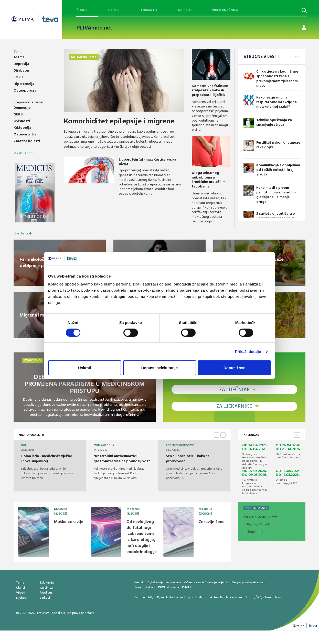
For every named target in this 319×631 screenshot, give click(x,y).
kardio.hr (167, 597)
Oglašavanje (155, 583)
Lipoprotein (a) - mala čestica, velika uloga (147, 161)
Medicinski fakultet (211, 597)
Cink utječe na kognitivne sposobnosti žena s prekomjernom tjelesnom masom (270, 78)
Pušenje (249, 532)
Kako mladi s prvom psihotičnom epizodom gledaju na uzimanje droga (272, 192)
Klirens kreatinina (256, 517)
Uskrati (84, 368)
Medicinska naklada (240, 597)
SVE (297, 56)
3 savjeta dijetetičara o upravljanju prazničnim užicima (269, 215)
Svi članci (23, 233)
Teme (20, 583)
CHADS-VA (252, 524)
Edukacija (149, 10)
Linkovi (45, 598)
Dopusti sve (234, 368)
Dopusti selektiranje (159, 368)
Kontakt (139, 583)
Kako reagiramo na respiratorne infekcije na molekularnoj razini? (270, 102)
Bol (23, 445)
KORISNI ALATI (256, 508)
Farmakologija (103, 445)
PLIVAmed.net (94, 27)
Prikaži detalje (248, 351)
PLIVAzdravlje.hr (168, 587)
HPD (156, 597)
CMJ (149, 597)
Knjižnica (46, 588)
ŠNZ (258, 597)
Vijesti (20, 593)
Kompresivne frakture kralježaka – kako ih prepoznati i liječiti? (210, 90)
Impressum (173, 583)
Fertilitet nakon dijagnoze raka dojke (271, 145)
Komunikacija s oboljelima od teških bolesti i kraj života (271, 169)
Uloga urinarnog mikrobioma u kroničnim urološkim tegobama (209, 180)
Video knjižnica (225, 10)
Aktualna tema (84, 57)
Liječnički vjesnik (185, 597)
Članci (81, 10)
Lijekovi (114, 10)
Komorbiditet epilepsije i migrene (120, 121)
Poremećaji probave (180, 445)
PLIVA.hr (187, 587)
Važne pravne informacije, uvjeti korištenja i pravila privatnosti (224, 583)
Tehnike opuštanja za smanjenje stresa (267, 123)
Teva (137, 587)
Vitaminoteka (272, 597)
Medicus (185, 10)
